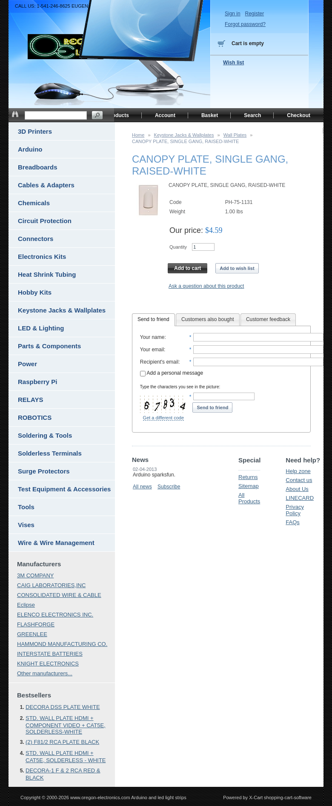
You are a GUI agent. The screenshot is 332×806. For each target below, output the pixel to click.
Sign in (232, 14)
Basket (209, 115)
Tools (26, 507)
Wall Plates (235, 135)
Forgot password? (245, 24)
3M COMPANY (35, 575)
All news (142, 487)
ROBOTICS (35, 417)
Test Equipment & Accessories (64, 489)
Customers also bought (207, 319)
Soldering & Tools (45, 435)
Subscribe (168, 487)
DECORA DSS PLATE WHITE (63, 707)
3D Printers (35, 131)
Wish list (233, 63)
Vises (26, 524)
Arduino (30, 149)
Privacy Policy (295, 510)
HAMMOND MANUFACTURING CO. (62, 644)
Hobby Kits (35, 292)
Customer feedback (268, 319)
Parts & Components (49, 346)
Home (138, 135)
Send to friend (153, 319)
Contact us (299, 480)
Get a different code (163, 417)
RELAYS (30, 399)
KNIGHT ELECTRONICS (48, 663)
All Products (249, 498)
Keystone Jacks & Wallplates (184, 135)
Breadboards (37, 167)
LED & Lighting (41, 328)
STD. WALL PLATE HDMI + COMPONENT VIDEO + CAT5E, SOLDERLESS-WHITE (66, 725)
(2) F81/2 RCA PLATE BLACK (62, 742)
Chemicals (34, 203)
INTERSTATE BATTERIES (50, 654)
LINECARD (300, 498)
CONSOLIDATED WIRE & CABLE (59, 595)
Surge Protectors (44, 471)
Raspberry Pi (37, 381)
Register (254, 14)
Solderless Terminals (50, 453)
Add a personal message (171, 373)
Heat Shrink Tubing (47, 274)
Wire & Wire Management (56, 542)
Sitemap (248, 486)
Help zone (298, 471)
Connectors (35, 238)
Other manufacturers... (44, 673)
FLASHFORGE (35, 624)
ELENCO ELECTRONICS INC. (55, 614)
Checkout (298, 115)
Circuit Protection (45, 220)
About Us (297, 489)
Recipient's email (159, 362)
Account (165, 115)
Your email (152, 350)
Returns (248, 477)
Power (27, 363)
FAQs (293, 522)
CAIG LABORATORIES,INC (51, 585)
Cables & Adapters (46, 185)
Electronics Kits (42, 256)
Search (252, 115)
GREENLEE (32, 634)
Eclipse (26, 605)
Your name (152, 337)
